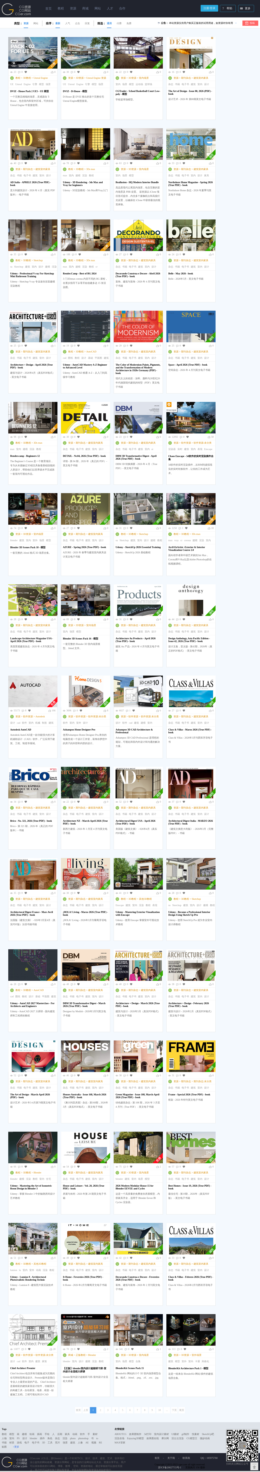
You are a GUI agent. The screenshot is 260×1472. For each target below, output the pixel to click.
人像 (80, 1442)
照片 (57, 1442)
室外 (35, 540)
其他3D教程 (145, 899)
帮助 (226, 9)
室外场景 (197, 1355)
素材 (95, 1434)
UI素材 (175, 1434)
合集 (138, 1361)
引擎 (34, 84)
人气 (67, 23)
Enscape (208, 449)
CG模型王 (191, 1438)
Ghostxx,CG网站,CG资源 (16, 9)
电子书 (185, 84)
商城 (70, 1355)
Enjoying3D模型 (135, 1438)
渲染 (84, 175)
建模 (78, 175)
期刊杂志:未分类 (203, 1081)
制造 (44, 723)
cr (97, 266)
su (11, 266)
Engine (27, 84)
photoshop (83, 1438)
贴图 (4, 1447)
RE (100, 1442)
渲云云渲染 (177, 1438)
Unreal (18, 84)
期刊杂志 (186, 78)
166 (54, 710)
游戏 (19, 1442)
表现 (199, 449)
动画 (38, 1270)
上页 (85, 1410)
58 (212, 437)
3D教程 (27, 78)
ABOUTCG (120, 1434)
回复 (87, 23)
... (167, 1410)
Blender (37, 1172)
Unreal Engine (41, 78)
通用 (109, 23)
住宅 (48, 1179)
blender (14, 540)
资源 (26, 23)
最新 (57, 23)
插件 (42, 1438)
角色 (49, 1438)
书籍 (177, 84)
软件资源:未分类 (203, 443)
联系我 (186, 1458)
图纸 (70, 358)
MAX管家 (120, 1442)
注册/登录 (209, 8)
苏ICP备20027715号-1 (169, 1467)
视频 (93, 1442)
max (65, 175)
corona (187, 540)
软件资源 (186, 443)
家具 (206, 175)
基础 (90, 358)
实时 (179, 449)
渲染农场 (119, 1438)
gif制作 (185, 1434)
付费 (119, 23)
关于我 (171, 1458)
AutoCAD (91, 351)
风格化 (205, 1361)
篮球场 (148, 84)
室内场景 (144, 78)
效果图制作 (135, 1434)
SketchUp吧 (208, 1434)
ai (152, 449)
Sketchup (38, 260)
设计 (206, 84)
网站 (35, 23)
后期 (59, 1434)
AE (87, 1442)
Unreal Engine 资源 (96, 78)
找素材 (195, 1434)
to (97, 1438)
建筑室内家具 (201, 78)
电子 (26, 1442)
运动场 (139, 84)
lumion (13, 1270)
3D (43, 1442)
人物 (4, 1438)
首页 (48, 8)
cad (64, 358)
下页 (174, 1410)
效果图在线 (153, 1438)
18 (212, 528)
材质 (11, 1442)
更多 (245, 9)
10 (159, 1410)
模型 (41, 84)
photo (73, 1438)
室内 (118, 84)
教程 (17, 78)
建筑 (193, 84)
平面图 (98, 358)
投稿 (252, 23)
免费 (128, 23)
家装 (44, 1361)
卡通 (197, 1361)
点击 (77, 23)
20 (54, 1349)
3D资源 (80, 78)
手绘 (47, 1434)
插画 (39, 1434)
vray (176, 540)
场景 (48, 84)
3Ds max (90, 169)
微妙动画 (205, 1438)
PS (18, 1438)
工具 (50, 1442)
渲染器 (172, 449)
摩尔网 (165, 1438)
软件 (24, 723)
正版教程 (81, 1355)
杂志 (170, 84)
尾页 (181, 1410)
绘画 (32, 1434)
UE (12, 84)
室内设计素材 (161, 1434)
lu (20, 1270)
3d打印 (147, 1434)
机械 (37, 723)
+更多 (16, 1447)
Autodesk (40, 716)
